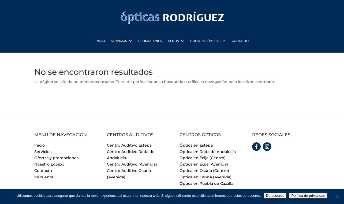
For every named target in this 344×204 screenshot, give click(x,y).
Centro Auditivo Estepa (129, 145)
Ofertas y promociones (56, 157)
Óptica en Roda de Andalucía (208, 151)
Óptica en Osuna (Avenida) (205, 177)
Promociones (150, 41)
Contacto (240, 41)
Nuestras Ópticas (205, 41)
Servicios (119, 41)
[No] (337, 196)
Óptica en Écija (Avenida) (204, 164)
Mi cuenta (43, 177)
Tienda (173, 41)
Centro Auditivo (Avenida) (132, 164)
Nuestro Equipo (49, 164)
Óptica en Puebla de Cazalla (206, 183)
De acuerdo (275, 196)
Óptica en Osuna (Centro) (204, 170)
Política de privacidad (308, 196)
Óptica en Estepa (196, 145)
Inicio (100, 41)
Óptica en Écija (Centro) (203, 157)
